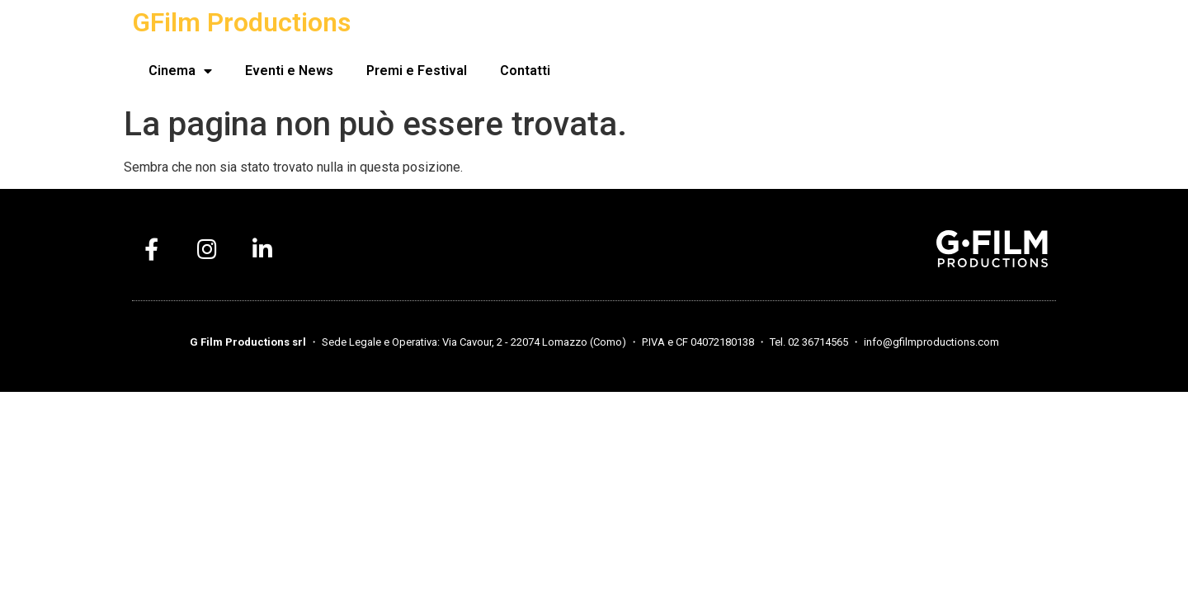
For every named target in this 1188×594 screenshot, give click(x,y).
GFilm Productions (241, 22)
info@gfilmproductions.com (931, 342)
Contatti (525, 70)
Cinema (180, 71)
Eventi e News (289, 70)
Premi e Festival (416, 70)
